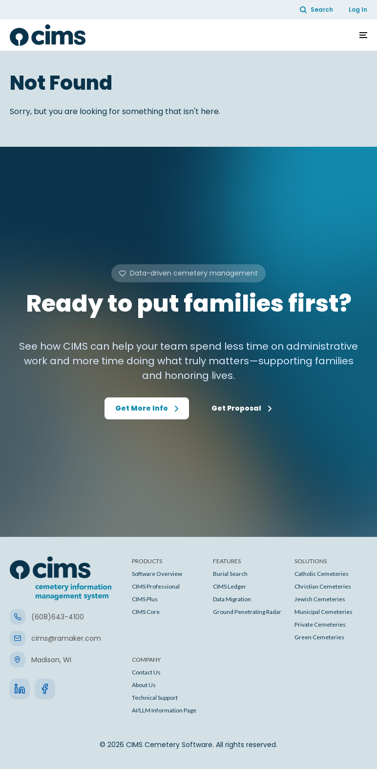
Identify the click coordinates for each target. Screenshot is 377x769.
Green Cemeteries (319, 637)
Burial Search (230, 573)
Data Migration (232, 599)
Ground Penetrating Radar (247, 611)
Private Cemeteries (320, 624)
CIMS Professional (156, 586)
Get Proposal (236, 408)
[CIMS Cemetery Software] (47, 35)
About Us (144, 685)
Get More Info (141, 408)
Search (316, 9)
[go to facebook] (45, 688)
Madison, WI (51, 660)
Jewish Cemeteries (319, 599)
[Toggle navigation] (363, 35)
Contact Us (146, 672)
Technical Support (155, 697)
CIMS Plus (145, 599)
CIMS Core (146, 611)
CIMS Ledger (229, 586)
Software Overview (157, 573)
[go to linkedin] (19, 688)
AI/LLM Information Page (164, 710)
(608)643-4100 (57, 617)
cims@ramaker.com (66, 638)
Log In (358, 9)
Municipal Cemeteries (323, 611)
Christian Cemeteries (322, 586)
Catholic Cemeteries (321, 573)
